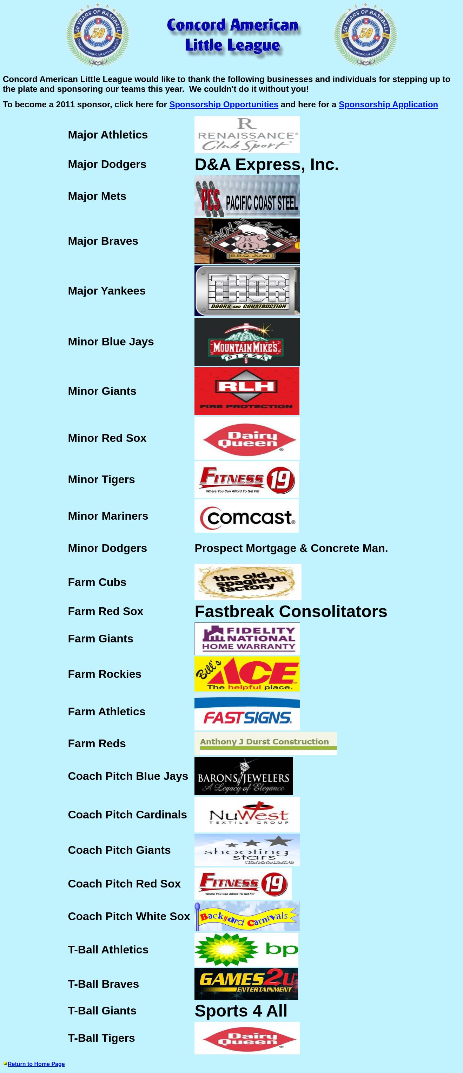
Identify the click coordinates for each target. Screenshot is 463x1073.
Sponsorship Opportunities (223, 104)
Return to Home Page (36, 1064)
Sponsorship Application (388, 104)
